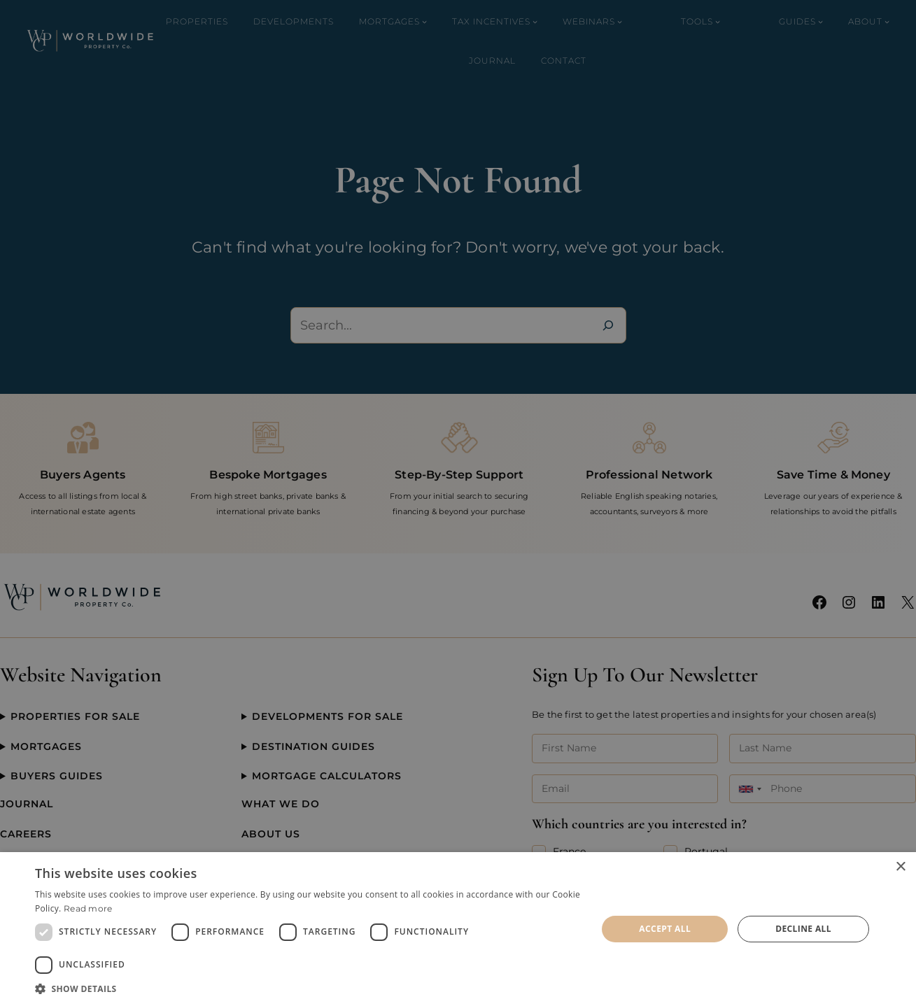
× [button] (900, 867)
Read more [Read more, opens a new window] (88, 908)
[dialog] (458, 929)
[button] (307, 989)
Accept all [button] (665, 929)
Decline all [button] (803, 929)
